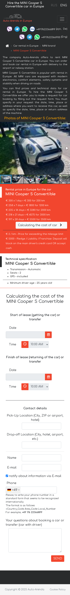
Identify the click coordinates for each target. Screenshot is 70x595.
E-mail (11, 467)
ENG (63, 5)
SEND (57, 558)
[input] (25, 334)
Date (12, 328)
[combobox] (13, 490)
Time (12, 344)
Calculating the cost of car (40, 225)
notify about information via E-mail (33, 476)
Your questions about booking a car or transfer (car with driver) (35, 522)
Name (11, 457)
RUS (54, 5)
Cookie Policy (58, 589)
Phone (11, 483)
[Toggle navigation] (62, 19)
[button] (67, 148)
